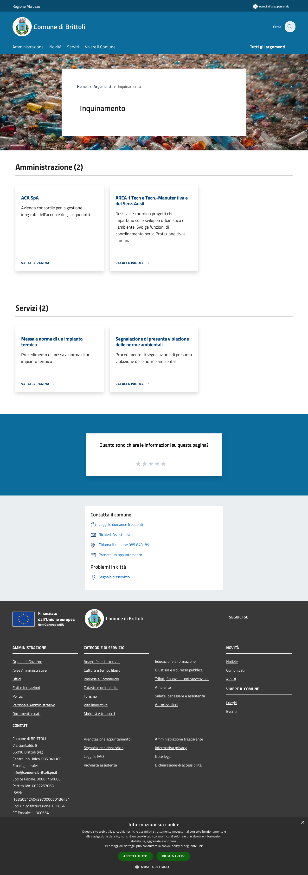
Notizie (232, 661)
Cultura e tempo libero (102, 670)
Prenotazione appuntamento (107, 739)
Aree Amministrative (30, 670)
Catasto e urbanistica (101, 687)
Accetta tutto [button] (135, 856)
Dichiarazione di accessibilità (178, 765)
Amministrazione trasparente (179, 739)
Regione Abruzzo (26, 6)
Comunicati (235, 670)
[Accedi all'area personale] (271, 6)
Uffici (17, 679)
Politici (18, 696)
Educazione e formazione (175, 661)
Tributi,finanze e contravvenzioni (182, 679)
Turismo (90, 696)
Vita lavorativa (96, 705)
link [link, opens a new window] (200, 846)
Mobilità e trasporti (99, 713)
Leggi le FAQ (94, 756)
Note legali (164, 756)
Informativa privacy (171, 748)
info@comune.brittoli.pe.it (35, 772)
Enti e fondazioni (26, 687)
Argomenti (102, 86)
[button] (154, 866)
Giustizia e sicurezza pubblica (179, 670)
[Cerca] (289, 26)
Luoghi (231, 703)
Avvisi (231, 679)
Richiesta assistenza (100, 765)
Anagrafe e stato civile (102, 661)
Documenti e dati (26, 713)
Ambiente (163, 687)
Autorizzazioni (166, 705)
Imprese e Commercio (101, 679)
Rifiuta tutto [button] (173, 856)
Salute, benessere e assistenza (180, 696)
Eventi (231, 711)
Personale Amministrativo (34, 705)
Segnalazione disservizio (103, 748)
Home (82, 86)
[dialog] (154, 846)
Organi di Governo (27, 661)
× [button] (302, 822)
